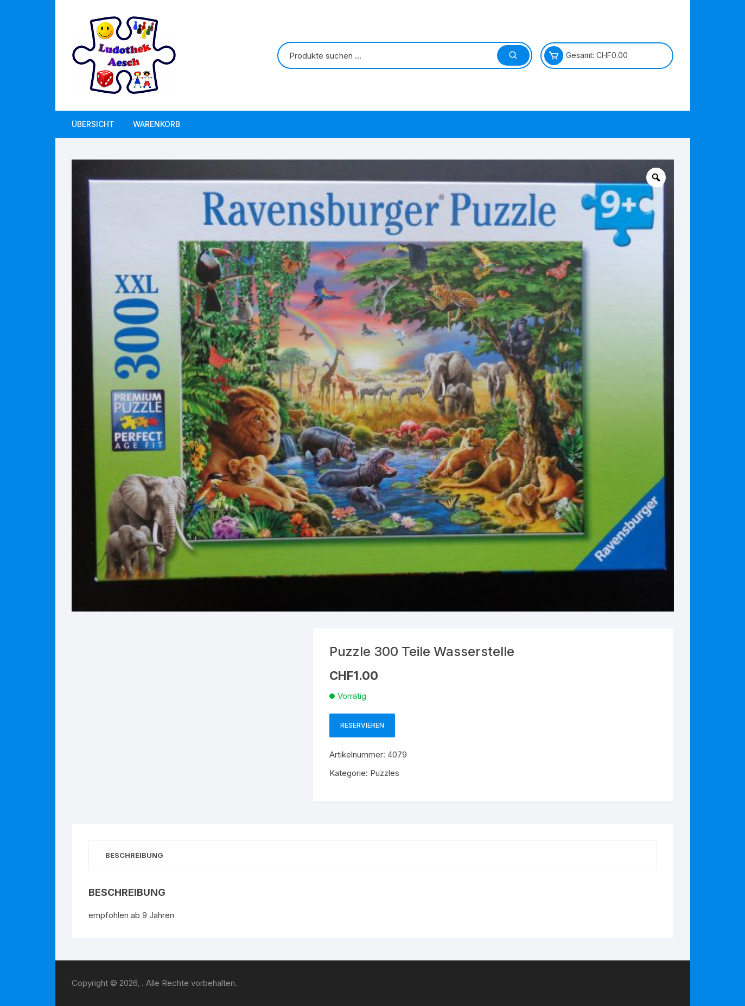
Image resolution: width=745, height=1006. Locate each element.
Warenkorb (156, 124)
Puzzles (384, 773)
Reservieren (362, 725)
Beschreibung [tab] (134, 855)
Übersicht (93, 124)
